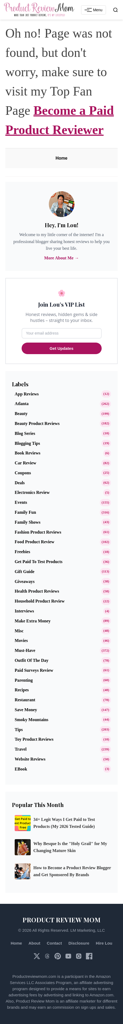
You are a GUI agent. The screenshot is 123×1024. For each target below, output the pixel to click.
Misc (19, 631)
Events (21, 502)
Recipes (22, 690)
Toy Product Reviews (34, 739)
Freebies (22, 551)
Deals (20, 482)
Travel (21, 749)
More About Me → (61, 258)
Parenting (24, 680)
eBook (21, 769)
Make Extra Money (32, 621)
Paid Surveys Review (34, 670)
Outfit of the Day (32, 660)
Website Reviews (30, 759)
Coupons (23, 473)
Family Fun (25, 512)
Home (61, 158)
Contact (54, 943)
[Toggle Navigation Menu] (93, 9)
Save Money (26, 709)
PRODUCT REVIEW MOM (61, 919)
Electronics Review (32, 492)
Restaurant (25, 700)
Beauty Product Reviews (37, 423)
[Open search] (115, 10)
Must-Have (25, 650)
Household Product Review (40, 601)
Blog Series (25, 433)
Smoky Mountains (31, 719)
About (34, 943)
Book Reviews (27, 453)
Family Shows (27, 522)
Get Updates (61, 348)
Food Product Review (34, 541)
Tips (19, 729)
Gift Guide (24, 571)
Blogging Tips (27, 443)
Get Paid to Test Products (38, 561)
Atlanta (22, 403)
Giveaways (24, 581)
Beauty (21, 413)
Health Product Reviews (37, 591)
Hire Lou (104, 943)
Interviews (24, 611)
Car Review (25, 463)
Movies (21, 640)
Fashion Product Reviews (38, 532)
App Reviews (27, 394)
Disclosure (78, 943)
